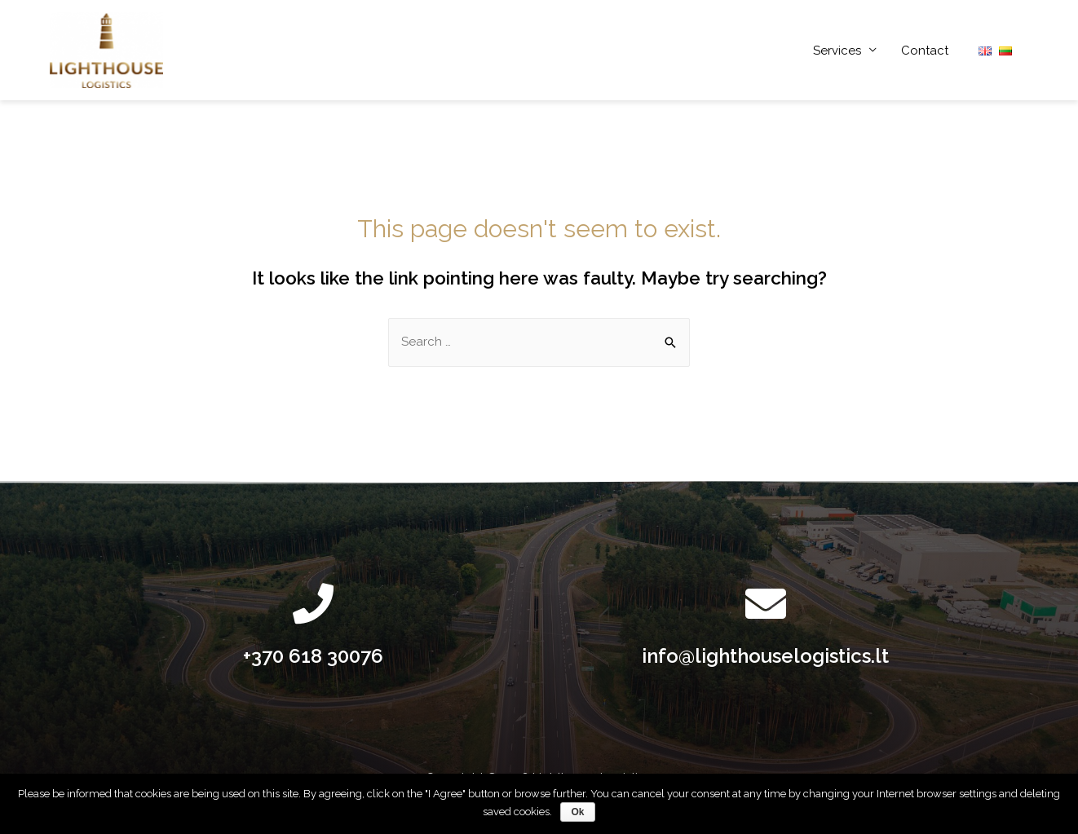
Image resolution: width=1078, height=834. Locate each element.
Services (837, 50)
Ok (577, 812)
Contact (924, 50)
